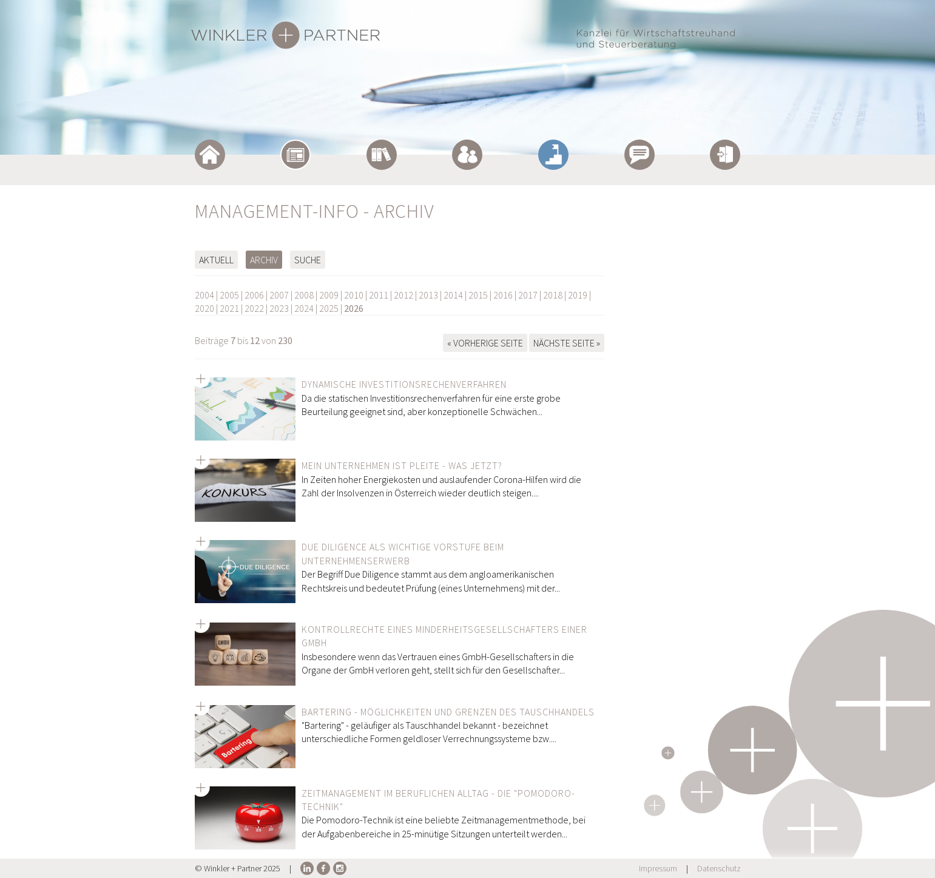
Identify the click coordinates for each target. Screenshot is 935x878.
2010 (353, 295)
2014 (453, 295)
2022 (254, 308)
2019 (577, 295)
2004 (204, 295)
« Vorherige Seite (485, 343)
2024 (304, 308)
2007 (279, 295)
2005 (229, 295)
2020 (204, 308)
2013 (428, 295)
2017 (528, 295)
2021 (229, 308)
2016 (503, 295)
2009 (329, 295)
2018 (552, 295)
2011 (378, 295)
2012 (403, 295)
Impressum (658, 868)
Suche (307, 260)
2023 (279, 308)
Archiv (264, 260)
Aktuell (216, 260)
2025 (329, 308)
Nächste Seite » (566, 343)
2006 (254, 295)
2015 (478, 295)
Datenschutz (719, 868)
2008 (304, 295)
